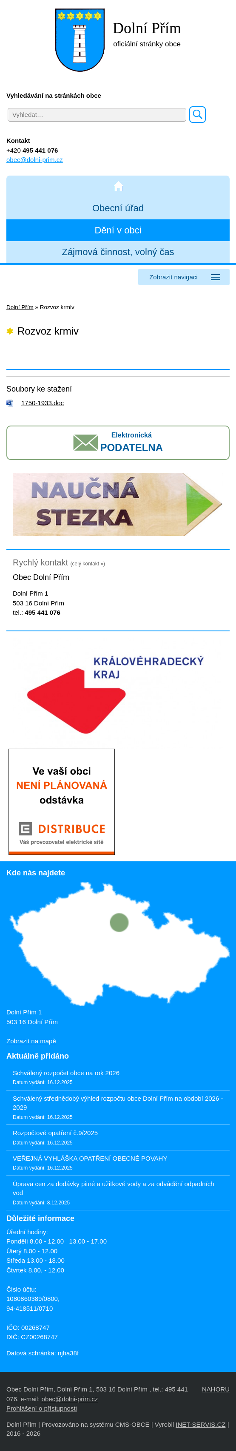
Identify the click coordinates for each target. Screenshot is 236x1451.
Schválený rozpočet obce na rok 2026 (66, 1072)
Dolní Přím (20, 307)
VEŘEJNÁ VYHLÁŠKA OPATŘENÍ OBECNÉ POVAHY (90, 1158)
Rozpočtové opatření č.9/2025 (55, 1132)
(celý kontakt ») (88, 564)
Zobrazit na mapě (31, 1041)
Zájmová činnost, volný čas (118, 252)
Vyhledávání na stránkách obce (53, 95)
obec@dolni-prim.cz (34, 159)
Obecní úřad (118, 208)
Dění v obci (117, 230)
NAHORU (216, 1389)
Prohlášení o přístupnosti (41, 1408)
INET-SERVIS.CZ (200, 1424)
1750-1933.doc (42, 402)
